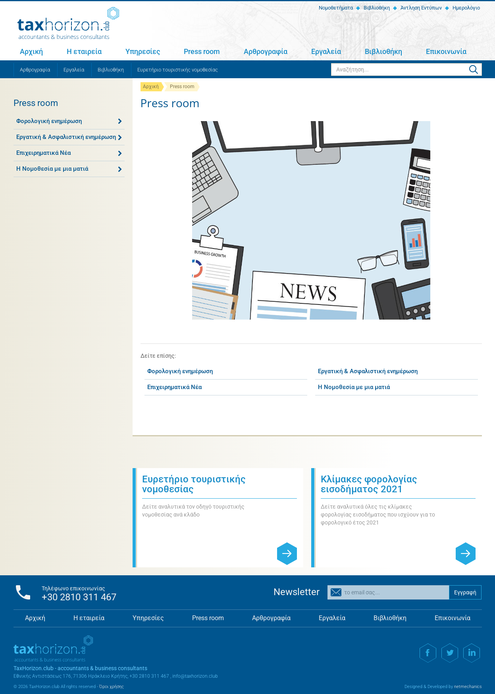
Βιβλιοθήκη (376, 8)
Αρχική (31, 51)
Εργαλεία (326, 51)
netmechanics (468, 686)
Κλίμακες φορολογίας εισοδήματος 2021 (369, 484)
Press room (202, 51)
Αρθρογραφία (265, 51)
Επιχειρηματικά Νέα (43, 152)
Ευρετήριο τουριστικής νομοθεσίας (177, 70)
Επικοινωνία (446, 51)
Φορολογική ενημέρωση (49, 121)
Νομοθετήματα (335, 8)
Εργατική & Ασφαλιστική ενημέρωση (66, 137)
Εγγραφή (465, 592)
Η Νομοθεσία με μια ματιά (52, 168)
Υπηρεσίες (142, 51)
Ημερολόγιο (465, 8)
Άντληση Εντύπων (420, 8)
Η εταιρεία (84, 51)
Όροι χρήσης (111, 686)
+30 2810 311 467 (79, 597)
